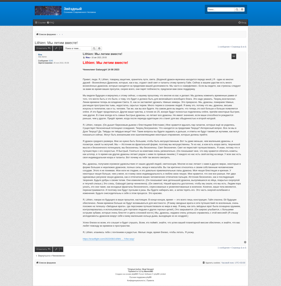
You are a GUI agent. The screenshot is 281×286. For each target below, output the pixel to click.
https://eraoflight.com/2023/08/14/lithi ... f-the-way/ (108, 238)
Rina (40, 55)
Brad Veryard (147, 269)
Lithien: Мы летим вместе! (56, 43)
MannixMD (148, 271)
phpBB (134, 274)
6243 (51, 61)
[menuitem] (50, 22)
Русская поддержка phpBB (140, 277)
